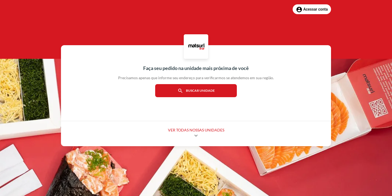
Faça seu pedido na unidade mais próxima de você (196, 68)
